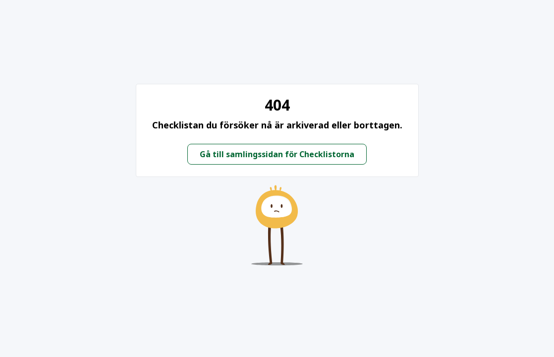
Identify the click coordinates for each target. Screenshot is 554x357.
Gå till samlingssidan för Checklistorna (277, 154)
